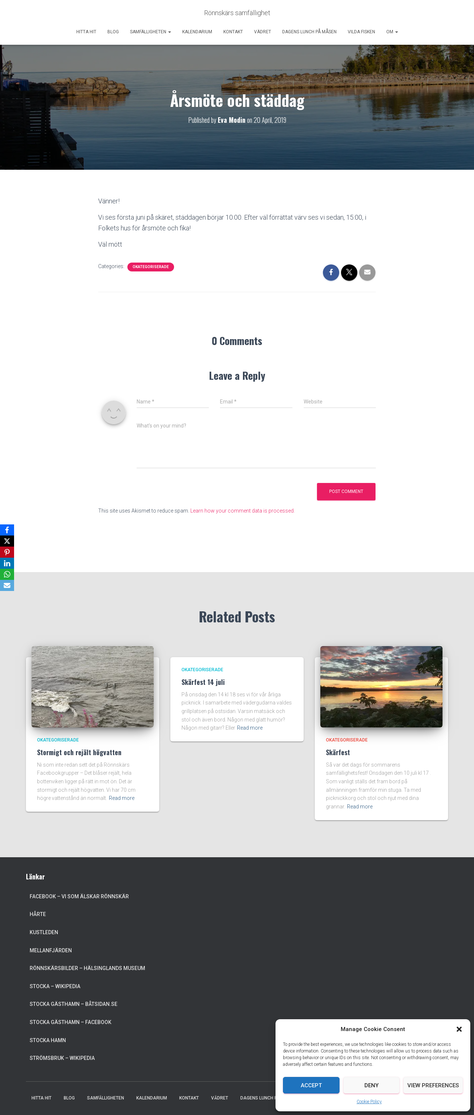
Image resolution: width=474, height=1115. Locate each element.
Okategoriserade (151, 267)
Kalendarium (197, 31)
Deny (371, 1085)
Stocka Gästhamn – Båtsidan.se (73, 1004)
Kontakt (233, 31)
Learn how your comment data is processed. (242, 511)
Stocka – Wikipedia (55, 986)
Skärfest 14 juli (203, 682)
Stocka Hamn (48, 1040)
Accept (311, 1085)
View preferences (433, 1085)
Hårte (38, 914)
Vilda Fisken (361, 31)
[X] (7, 541)
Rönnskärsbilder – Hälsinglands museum (87, 968)
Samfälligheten (150, 31)
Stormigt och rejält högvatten (79, 752)
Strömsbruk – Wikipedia (62, 1058)
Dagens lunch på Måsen (309, 31)
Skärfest (338, 752)
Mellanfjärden (51, 950)
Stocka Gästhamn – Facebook (70, 1022)
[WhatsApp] (7, 574)
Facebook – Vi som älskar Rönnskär (79, 896)
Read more (121, 798)
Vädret (262, 31)
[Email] (7, 585)
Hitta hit (86, 31)
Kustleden (44, 932)
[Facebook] (7, 529)
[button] (459, 1029)
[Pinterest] (7, 552)
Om (392, 31)
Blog (113, 31)
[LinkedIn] (7, 563)
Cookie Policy (369, 1101)
